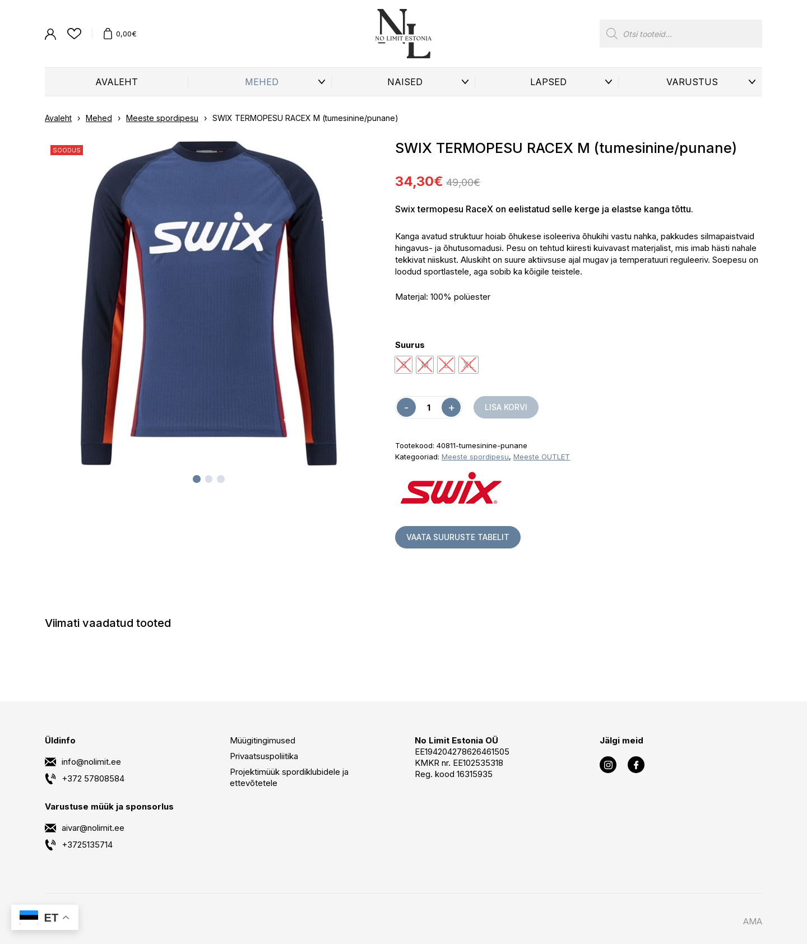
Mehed (262, 81)
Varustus (692, 81)
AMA (752, 921)
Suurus (410, 345)
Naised (405, 81)
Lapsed (548, 81)
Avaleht (116, 81)
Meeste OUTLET (541, 456)
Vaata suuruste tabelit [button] (457, 537)
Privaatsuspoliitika (264, 756)
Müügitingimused (262, 740)
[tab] (197, 479)
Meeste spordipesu (162, 118)
